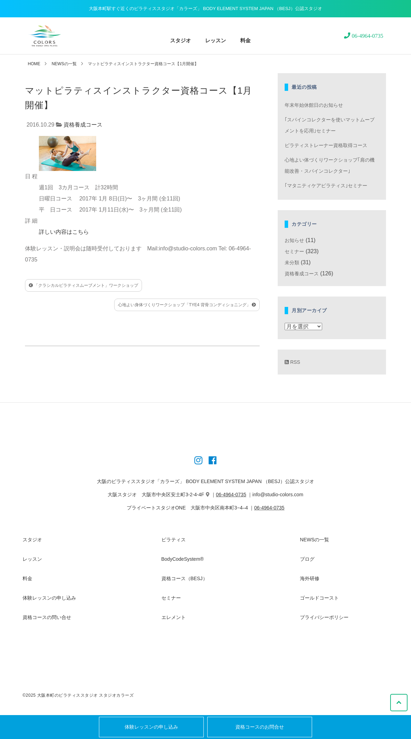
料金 (245, 40)
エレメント (173, 617)
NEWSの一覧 (64, 63)
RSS (292, 362)
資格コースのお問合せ (259, 727)
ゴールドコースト (319, 598)
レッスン (215, 40)
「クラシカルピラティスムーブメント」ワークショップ (83, 285)
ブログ (307, 559)
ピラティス (173, 539)
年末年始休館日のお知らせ (314, 105)
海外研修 (309, 578)
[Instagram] (198, 461)
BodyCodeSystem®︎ (182, 559)
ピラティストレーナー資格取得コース (326, 145)
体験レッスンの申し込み (151, 727)
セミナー (294, 251)
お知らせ (294, 240)
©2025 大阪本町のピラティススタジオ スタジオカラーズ (78, 695)
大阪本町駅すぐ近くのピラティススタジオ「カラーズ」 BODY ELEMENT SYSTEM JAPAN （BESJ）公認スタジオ (205, 8)
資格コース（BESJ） (184, 578)
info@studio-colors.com (277, 494)
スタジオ (180, 40)
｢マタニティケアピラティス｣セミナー (326, 185)
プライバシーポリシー (324, 617)
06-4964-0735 (231, 494)
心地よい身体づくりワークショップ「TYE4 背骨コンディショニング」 (187, 304)
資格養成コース (83, 125)
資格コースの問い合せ (47, 617)
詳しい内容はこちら (64, 232)
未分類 (292, 262)
